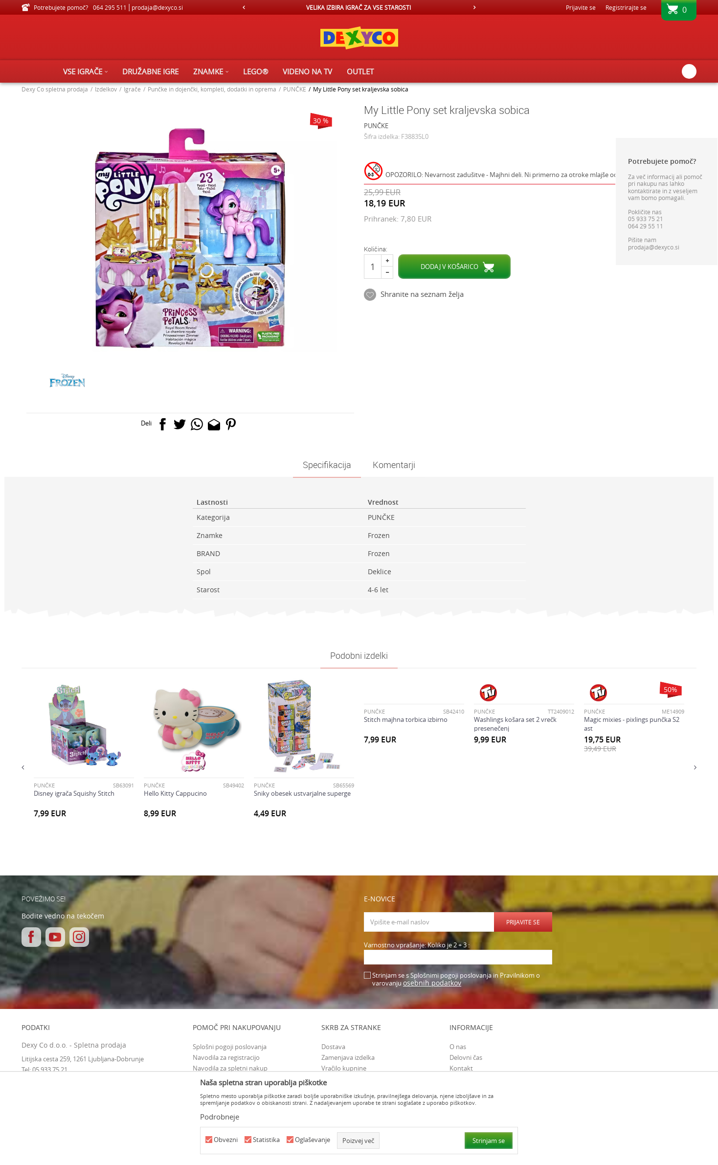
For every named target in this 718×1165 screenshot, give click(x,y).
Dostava (333, 1046)
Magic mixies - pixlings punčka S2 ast (631, 724)
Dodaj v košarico (449, 266)
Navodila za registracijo (226, 1057)
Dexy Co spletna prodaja (55, 89)
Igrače (132, 89)
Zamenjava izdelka (348, 1057)
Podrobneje (219, 1116)
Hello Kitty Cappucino (175, 793)
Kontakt (461, 1068)
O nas (457, 1046)
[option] (359, 7)
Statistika (266, 1139)
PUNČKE (294, 89)
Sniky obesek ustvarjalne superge (302, 793)
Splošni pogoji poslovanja (230, 1046)
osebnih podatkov (432, 982)
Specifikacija (327, 464)
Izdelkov (106, 89)
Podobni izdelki (359, 655)
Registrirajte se (626, 7)
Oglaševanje (312, 1139)
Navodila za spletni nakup (230, 1068)
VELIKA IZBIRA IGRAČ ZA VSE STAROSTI (358, 7)
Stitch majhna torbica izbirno (406, 719)
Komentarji (394, 464)
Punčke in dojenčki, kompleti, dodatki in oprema (212, 89)
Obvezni (226, 1139)
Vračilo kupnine (343, 1068)
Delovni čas (465, 1057)
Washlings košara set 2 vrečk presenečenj (515, 724)
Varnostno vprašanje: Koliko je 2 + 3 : (417, 945)
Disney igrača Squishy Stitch (74, 793)
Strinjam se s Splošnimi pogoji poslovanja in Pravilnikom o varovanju (456, 979)
